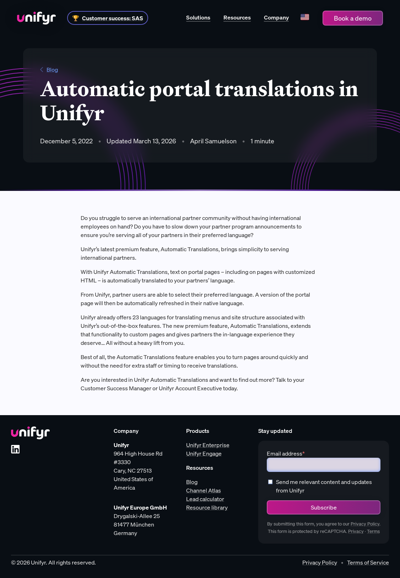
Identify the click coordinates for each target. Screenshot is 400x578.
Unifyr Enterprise (207, 445)
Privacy (356, 531)
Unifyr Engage (204, 453)
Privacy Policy (365, 524)
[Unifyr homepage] (30, 432)
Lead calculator (205, 499)
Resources (237, 17)
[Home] (36, 18)
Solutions (198, 17)
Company (276, 17)
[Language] (304, 18)
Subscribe (324, 507)
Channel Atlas (203, 490)
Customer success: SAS (112, 18)
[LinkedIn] (15, 449)
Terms (373, 531)
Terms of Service (368, 562)
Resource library (207, 507)
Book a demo (353, 18)
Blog (49, 69)
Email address (286, 453)
